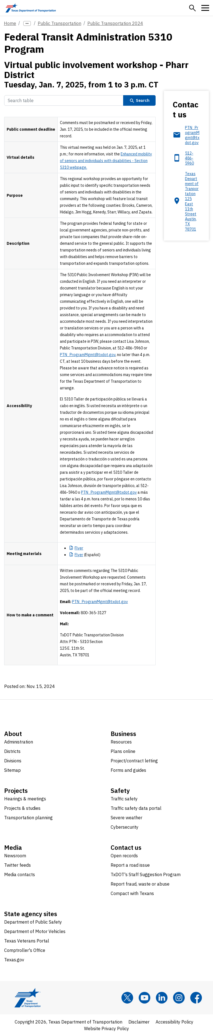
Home (10, 23)
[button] (192, 8)
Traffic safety (124, 798)
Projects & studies (22, 808)
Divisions (12, 760)
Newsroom (15, 855)
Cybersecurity (124, 827)
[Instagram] (179, 998)
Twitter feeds (17, 865)
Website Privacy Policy (106, 1028)
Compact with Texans (132, 893)
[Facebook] (196, 998)
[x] (127, 998)
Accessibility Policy (174, 1022)
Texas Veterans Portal (26, 941)
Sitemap (12, 770)
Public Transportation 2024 (115, 23)
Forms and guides (128, 770)
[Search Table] (63, 100)
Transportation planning (28, 817)
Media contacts (19, 874)
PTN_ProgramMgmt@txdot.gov (87, 354)
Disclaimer (138, 1022)
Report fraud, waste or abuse (140, 884)
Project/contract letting (134, 760)
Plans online (123, 751)
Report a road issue (130, 865)
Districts (12, 751)
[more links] (27, 23)
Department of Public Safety (33, 922)
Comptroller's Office (24, 950)
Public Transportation (59, 23)
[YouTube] (144, 998)
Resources (121, 742)
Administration (18, 742)
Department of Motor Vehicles (34, 931)
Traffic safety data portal (136, 808)
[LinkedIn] (162, 998)
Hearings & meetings (25, 798)
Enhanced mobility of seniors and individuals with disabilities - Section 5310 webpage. (106, 161)
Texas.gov (14, 959)
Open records (124, 855)
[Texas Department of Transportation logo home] (30, 8)
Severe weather (126, 817)
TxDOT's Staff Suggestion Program (146, 874)
